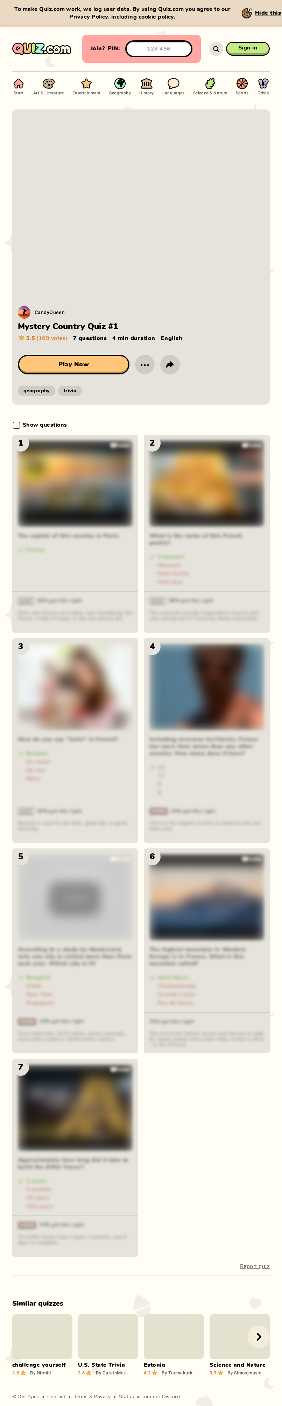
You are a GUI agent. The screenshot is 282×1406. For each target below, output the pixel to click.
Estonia (154, 1365)
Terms (81, 1396)
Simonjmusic (244, 1372)
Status (126, 1396)
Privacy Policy (88, 17)
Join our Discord (161, 1396)
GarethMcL (111, 1372)
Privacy (102, 1396)
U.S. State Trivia (101, 1365)
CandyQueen (50, 312)
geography (36, 390)
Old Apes (28, 1396)
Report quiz (255, 1266)
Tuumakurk (177, 1372)
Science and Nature (238, 1365)
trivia (70, 390)
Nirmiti (40, 1372)
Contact (56, 1396)
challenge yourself (39, 1365)
